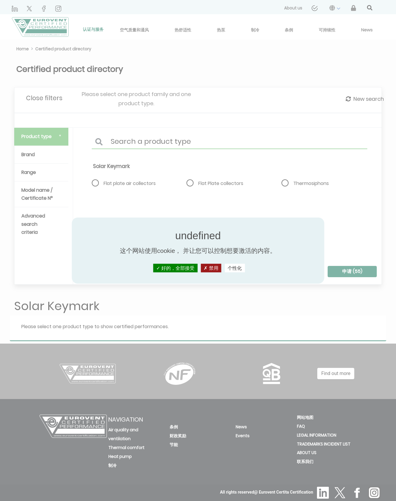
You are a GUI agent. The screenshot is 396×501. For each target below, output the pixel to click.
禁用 (211, 267)
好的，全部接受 (175, 267)
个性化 (235, 267)
